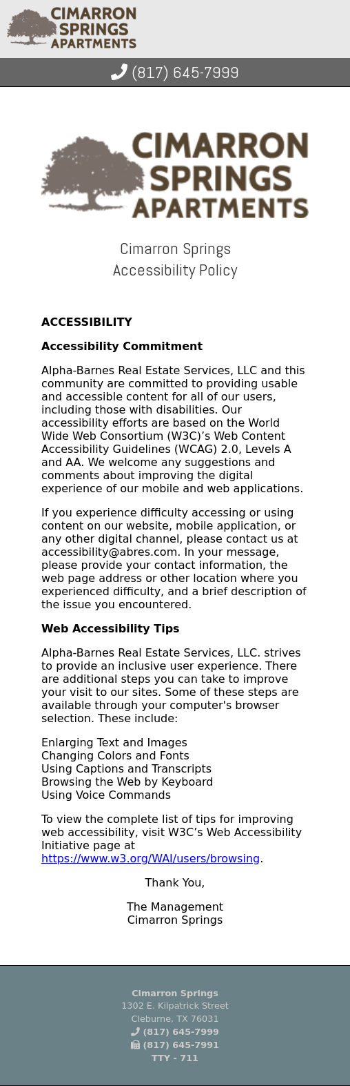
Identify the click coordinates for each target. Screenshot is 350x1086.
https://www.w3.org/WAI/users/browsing (150, 858)
